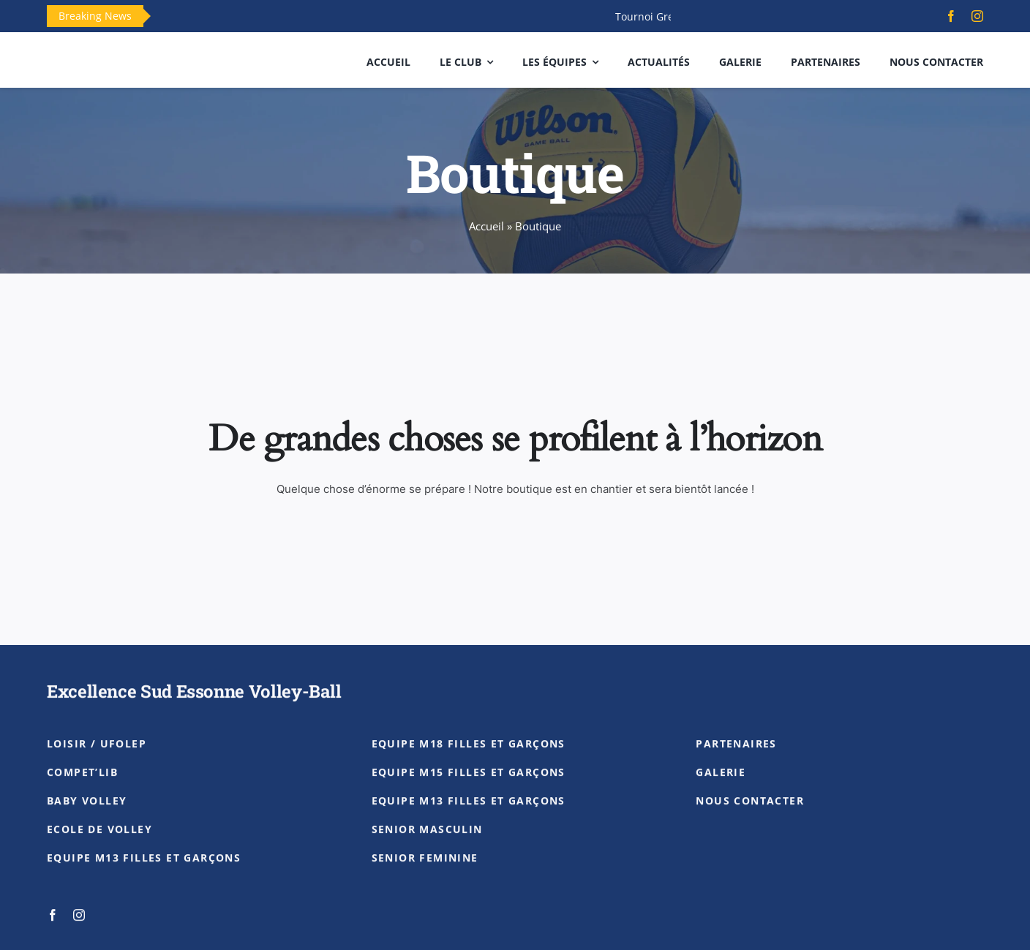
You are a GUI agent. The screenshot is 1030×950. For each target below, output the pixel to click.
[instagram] (977, 16)
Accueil (486, 226)
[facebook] (951, 16)
